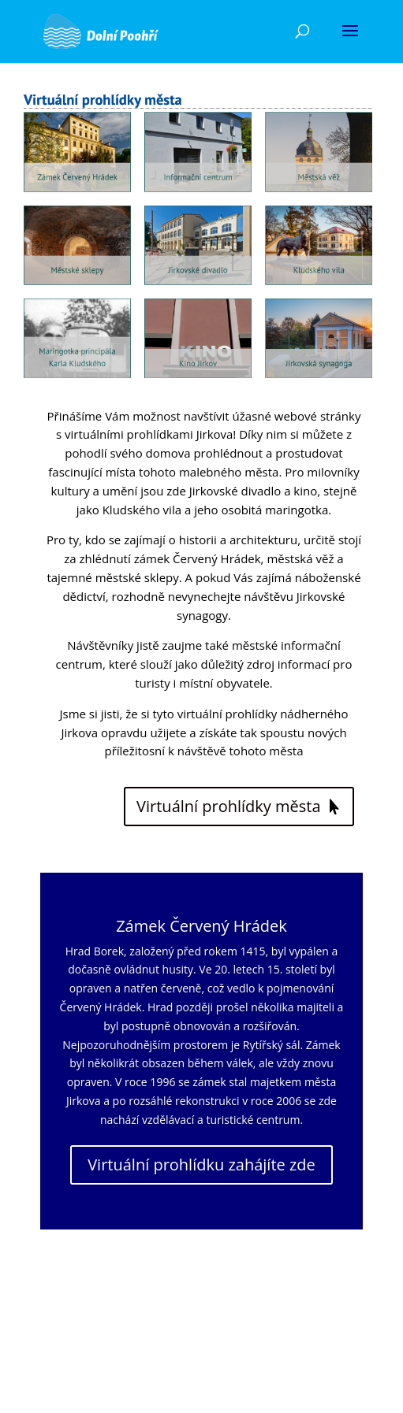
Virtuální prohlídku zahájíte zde (201, 1164)
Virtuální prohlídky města (228, 806)
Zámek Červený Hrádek (201, 925)
